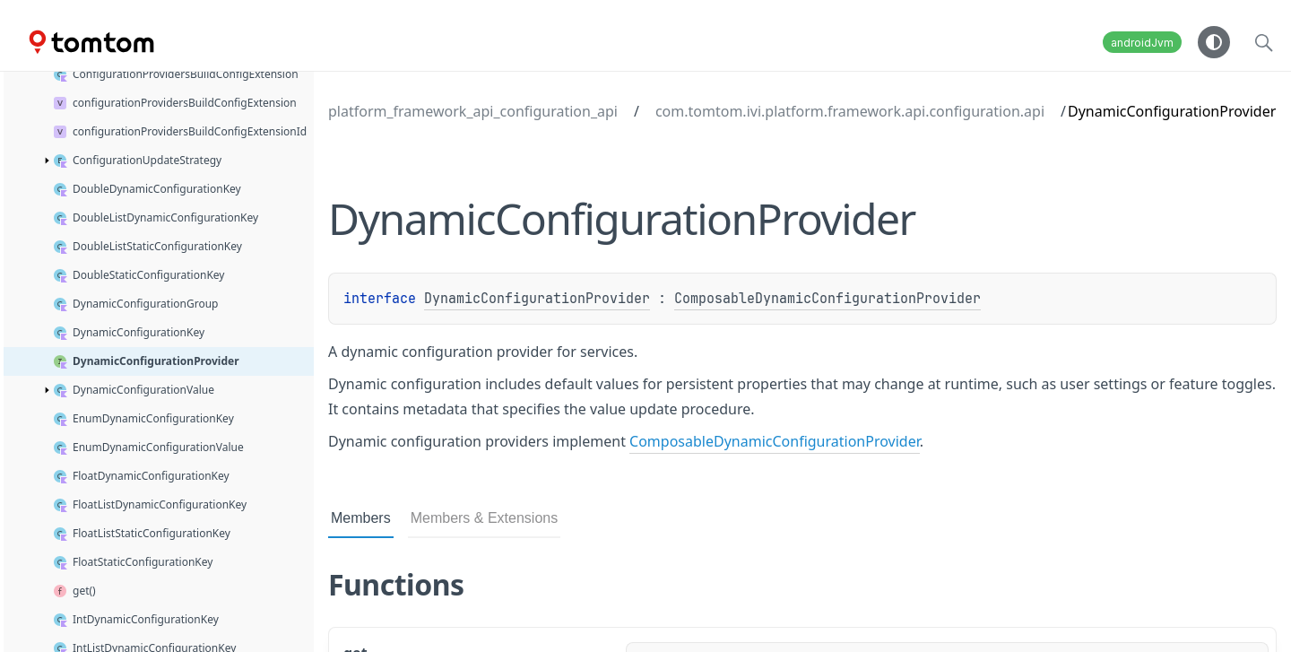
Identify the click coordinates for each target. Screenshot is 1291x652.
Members (361, 518)
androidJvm (1142, 42)
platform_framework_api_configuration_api (473, 111)
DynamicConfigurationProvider (537, 299)
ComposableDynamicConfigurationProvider (827, 299)
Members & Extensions (485, 518)
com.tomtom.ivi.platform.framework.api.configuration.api (849, 111)
